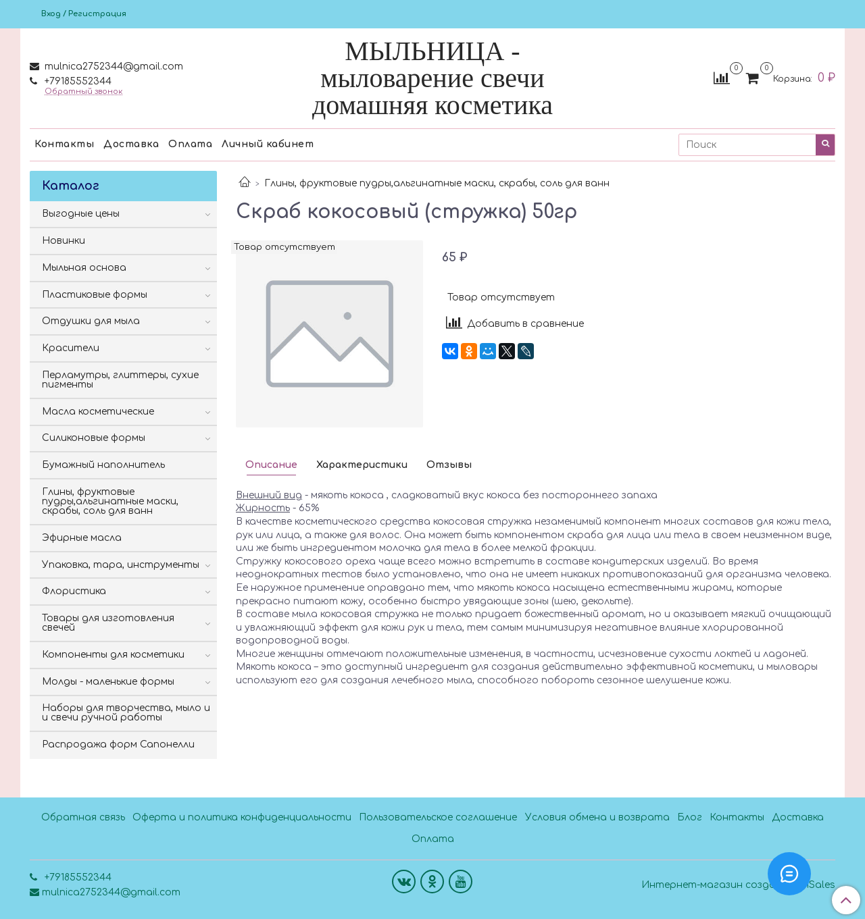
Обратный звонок (83, 91)
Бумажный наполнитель (103, 465)
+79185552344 (77, 81)
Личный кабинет (268, 144)
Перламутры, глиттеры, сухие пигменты (120, 380)
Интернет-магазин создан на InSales (738, 885)
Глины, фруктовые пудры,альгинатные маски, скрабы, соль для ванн (437, 183)
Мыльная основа (84, 268)
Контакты (64, 144)
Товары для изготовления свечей (108, 623)
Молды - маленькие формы (108, 682)
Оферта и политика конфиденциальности (241, 817)
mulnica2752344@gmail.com (112, 66)
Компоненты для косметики (113, 655)
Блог (689, 817)
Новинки (63, 241)
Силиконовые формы (93, 438)
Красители (70, 348)
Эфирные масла (82, 538)
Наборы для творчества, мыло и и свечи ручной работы (126, 713)
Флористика (74, 591)
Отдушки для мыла (91, 321)
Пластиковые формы (94, 295)
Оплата (190, 144)
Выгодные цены (81, 214)
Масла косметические (98, 411)
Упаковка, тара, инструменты (120, 565)
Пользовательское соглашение (438, 817)
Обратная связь (83, 817)
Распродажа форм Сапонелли (118, 744)
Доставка (131, 144)
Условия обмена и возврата (597, 817)
